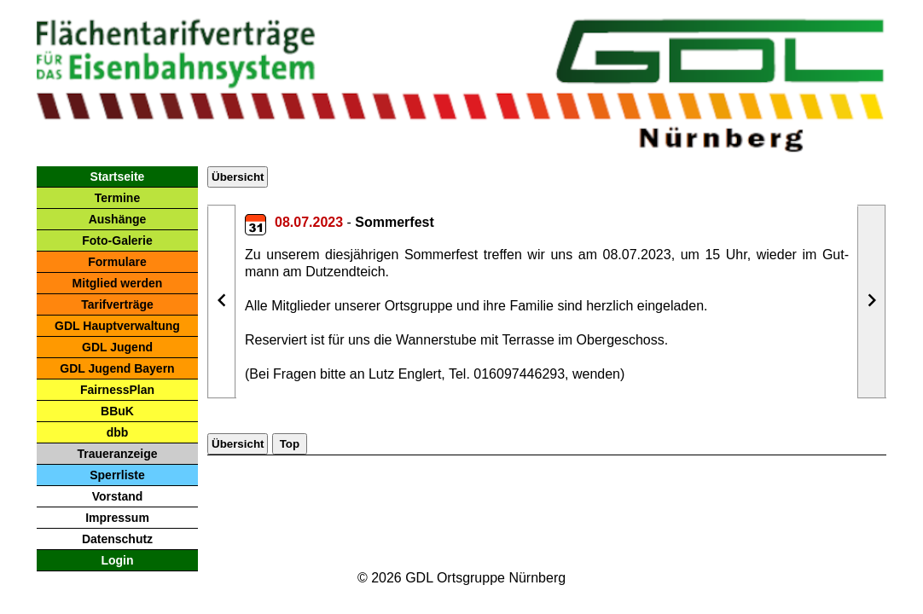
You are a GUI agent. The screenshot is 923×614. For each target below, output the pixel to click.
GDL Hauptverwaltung (117, 326)
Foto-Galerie (117, 240)
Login (117, 560)
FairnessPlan (117, 390)
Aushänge (118, 219)
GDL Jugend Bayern (117, 368)
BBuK (117, 411)
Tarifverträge (117, 304)
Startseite (117, 176)
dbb (118, 432)
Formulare (117, 262)
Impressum (117, 517)
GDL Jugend (117, 347)
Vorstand (117, 496)
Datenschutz (117, 539)
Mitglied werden (118, 283)
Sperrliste (117, 475)
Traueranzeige (117, 453)
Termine (117, 198)
